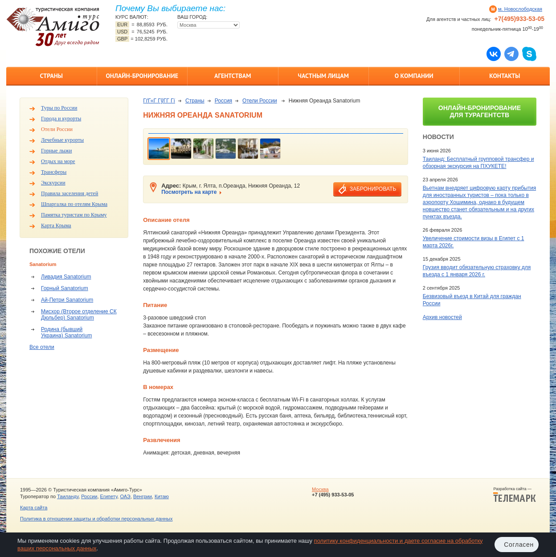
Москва (320, 489)
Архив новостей (442, 317)
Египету (109, 496)
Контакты (504, 76)
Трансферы (53, 172)
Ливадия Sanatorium (66, 277)
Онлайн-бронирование (142, 76)
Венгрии (142, 496)
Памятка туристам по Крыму (74, 215)
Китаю (162, 496)
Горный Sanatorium (64, 288)
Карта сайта (33, 507)
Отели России (57, 129)
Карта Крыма (56, 225)
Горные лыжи (56, 150)
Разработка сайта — (514, 495)
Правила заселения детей (69, 193)
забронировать (373, 189)
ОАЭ (125, 496)
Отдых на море (58, 161)
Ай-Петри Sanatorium (67, 300)
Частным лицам (323, 76)
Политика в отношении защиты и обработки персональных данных (96, 518)
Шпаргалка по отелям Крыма (74, 204)
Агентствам (232, 76)
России (89, 496)
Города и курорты (61, 118)
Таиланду (67, 496)
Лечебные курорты (62, 140)
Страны (51, 76)
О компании (414, 76)
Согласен (519, 544)
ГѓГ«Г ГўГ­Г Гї (159, 101)
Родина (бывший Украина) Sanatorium (66, 332)
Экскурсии (53, 183)
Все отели (41, 347)
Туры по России (59, 108)
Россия (223, 101)
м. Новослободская (520, 9)
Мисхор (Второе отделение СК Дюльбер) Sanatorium (79, 314)
